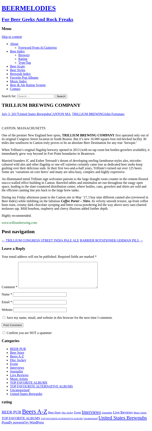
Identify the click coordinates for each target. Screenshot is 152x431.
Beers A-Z (17, 361)
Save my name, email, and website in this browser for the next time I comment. (60, 322)
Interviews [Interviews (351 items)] (91, 417)
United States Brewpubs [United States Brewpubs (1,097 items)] (122, 422)
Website (7, 314)
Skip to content (12, 37)
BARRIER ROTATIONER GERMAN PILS (111, 240)
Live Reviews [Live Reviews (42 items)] (123, 417)
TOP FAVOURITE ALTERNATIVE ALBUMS (41, 391)
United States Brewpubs (34, 114)
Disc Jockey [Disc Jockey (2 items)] (67, 417)
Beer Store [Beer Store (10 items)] (54, 417)
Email (7, 307)
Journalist (16, 376)
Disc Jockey (18, 365)
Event (14, 369)
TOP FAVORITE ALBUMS (28, 387)
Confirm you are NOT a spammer (27, 338)
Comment (9, 292)
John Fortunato (114, 114)
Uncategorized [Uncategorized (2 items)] (91, 423)
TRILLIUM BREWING (88, 114)
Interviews (17, 372)
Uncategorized (19, 395)
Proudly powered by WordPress (23, 427)
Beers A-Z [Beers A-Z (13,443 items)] (34, 416)
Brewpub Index (20, 74)
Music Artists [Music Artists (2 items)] (140, 417)
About (14, 44)
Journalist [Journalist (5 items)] (107, 417)
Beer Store (17, 357)
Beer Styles (17, 70)
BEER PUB (18, 354)
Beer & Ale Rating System (28, 85)
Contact (15, 89)
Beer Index (17, 51)
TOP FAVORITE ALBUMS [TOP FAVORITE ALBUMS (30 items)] (21, 423)
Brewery (24, 55)
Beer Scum (17, 66)
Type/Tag (24, 62)
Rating (22, 59)
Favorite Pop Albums (24, 77)
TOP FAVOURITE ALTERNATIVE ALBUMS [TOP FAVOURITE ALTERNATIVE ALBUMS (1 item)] (62, 423)
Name (7, 299)
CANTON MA (60, 114)
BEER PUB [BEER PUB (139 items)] (11, 417)
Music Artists (19, 384)
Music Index (18, 81)
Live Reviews (19, 380)
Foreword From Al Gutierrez (37, 47)
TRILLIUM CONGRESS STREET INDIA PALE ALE (40, 240)
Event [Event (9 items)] (77, 417)
